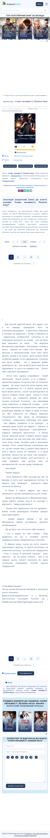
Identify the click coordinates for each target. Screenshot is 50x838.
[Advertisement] (25, 66)
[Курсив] (12, 757)
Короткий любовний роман (12, 111)
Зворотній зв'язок (40, 834)
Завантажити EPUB (25, 166)
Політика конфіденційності (25, 836)
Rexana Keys (8, 102)
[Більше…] (36, 757)
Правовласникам (10, 673)
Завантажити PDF (10, 166)
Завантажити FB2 (41, 166)
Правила (28, 834)
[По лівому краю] (22, 757)
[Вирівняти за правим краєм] (30, 757)
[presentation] (42, 41)
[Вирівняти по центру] (26, 757)
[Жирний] (8, 757)
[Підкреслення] (16, 757)
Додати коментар (15, 786)
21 (31, 257)
